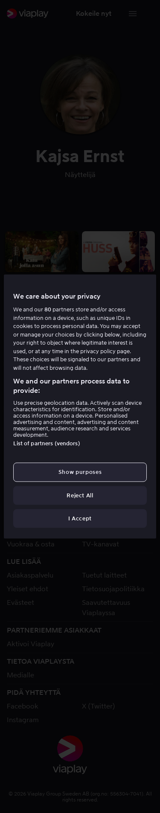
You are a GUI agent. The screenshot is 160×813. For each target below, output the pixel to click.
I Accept (80, 518)
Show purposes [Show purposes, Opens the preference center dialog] (80, 472)
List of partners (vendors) (46, 443)
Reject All (80, 495)
